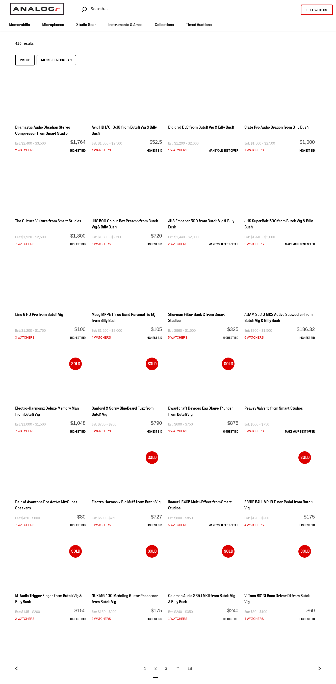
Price (25, 60)
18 (190, 668)
